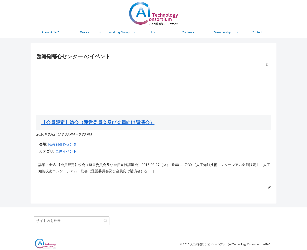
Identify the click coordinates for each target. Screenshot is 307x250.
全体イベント (66, 151)
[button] (105, 220)
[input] (71, 220)
